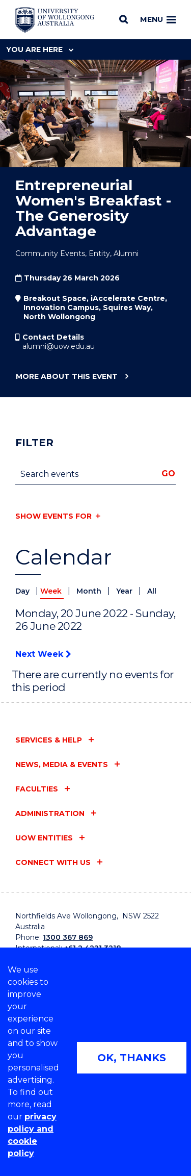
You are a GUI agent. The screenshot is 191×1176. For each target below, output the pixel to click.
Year (125, 591)
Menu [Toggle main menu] (158, 19)
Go (168, 473)
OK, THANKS (131, 1058)
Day (23, 591)
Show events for (53, 516)
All (151, 591)
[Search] (123, 19)
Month (89, 591)
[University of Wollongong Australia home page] (54, 20)
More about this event (66, 377)
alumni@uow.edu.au (58, 346)
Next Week (43, 654)
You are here (39, 49)
